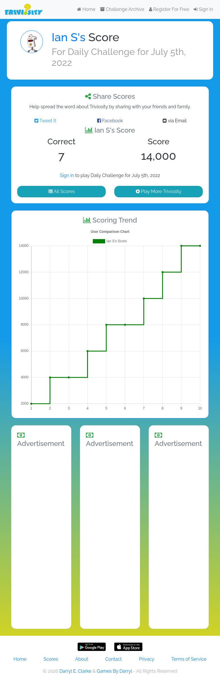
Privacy (146, 659)
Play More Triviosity (158, 191)
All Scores (61, 191)
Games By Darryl (114, 671)
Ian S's (68, 37)
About (81, 659)
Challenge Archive (122, 9)
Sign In (203, 9)
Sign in (67, 175)
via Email (174, 120)
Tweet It (45, 120)
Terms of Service (189, 659)
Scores (51, 659)
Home (86, 9)
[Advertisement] (41, 537)
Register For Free (169, 9)
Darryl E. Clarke (75, 671)
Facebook (110, 120)
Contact (113, 659)
